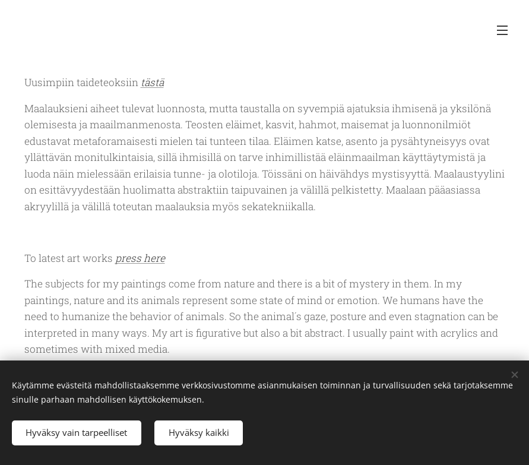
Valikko (502, 30)
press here (140, 258)
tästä (152, 82)
